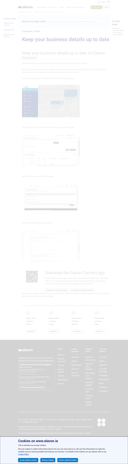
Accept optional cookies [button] (28, 460)
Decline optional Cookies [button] (67, 460)
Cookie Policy (23, 454)
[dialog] (64, 450)
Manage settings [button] (48, 460)
